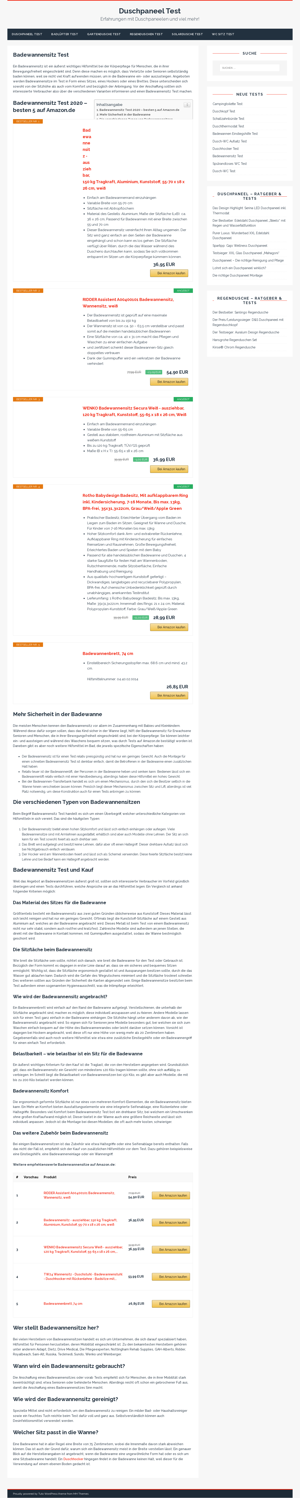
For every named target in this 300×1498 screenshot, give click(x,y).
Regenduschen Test (156, 34)
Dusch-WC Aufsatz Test (230, 141)
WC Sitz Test (239, 34)
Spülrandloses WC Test (230, 164)
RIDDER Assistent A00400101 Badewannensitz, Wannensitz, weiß (128, 303)
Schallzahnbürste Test (228, 119)
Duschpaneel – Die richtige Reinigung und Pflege (248, 261)
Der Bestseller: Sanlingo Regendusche (240, 313)
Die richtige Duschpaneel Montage (238, 276)
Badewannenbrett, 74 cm (108, 654)
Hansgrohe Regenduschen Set (235, 340)
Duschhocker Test (226, 149)
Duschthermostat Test (228, 127)
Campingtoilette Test (227, 104)
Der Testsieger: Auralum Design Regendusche (246, 333)
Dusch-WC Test (224, 171)
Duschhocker (73, 1459)
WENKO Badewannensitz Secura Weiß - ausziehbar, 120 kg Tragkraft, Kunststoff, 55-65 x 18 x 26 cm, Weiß (134, 411)
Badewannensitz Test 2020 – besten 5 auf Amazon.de (139, 110)
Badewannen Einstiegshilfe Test (235, 134)
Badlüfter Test (69, 34)
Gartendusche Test (111, 34)
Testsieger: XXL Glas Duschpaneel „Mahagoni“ (246, 253)
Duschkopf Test (224, 112)
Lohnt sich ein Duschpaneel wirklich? (239, 268)
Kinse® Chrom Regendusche (234, 348)
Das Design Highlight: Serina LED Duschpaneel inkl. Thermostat (249, 211)
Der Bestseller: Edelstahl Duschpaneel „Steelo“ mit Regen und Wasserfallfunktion (249, 223)
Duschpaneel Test (28, 34)
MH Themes (80, 1494)
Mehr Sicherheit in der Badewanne (125, 115)
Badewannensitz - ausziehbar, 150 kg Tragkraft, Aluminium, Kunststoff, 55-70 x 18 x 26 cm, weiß (134, 159)
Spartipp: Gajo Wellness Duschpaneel (240, 246)
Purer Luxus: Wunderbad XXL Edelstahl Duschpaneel (241, 236)
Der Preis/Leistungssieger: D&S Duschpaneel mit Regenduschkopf (248, 322)
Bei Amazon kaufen (171, 273)
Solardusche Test (201, 34)
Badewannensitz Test (228, 156)
